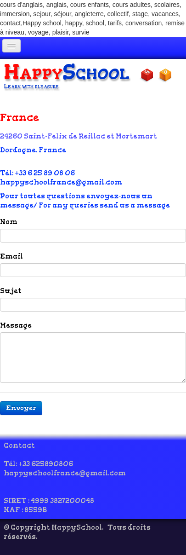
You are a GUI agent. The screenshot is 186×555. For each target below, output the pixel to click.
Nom (8, 222)
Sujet (11, 291)
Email (11, 256)
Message (16, 325)
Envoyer (21, 408)
